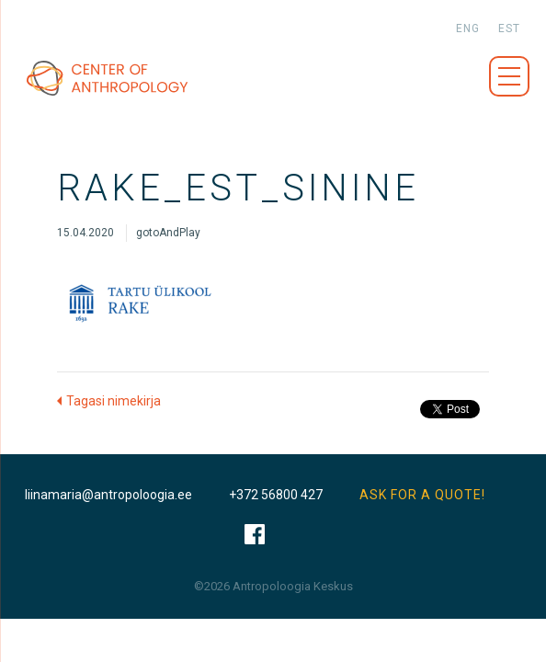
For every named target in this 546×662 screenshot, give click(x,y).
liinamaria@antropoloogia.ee (108, 494)
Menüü (509, 76)
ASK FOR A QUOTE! (422, 494)
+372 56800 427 (276, 494)
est (509, 28)
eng (468, 28)
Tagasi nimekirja (113, 401)
